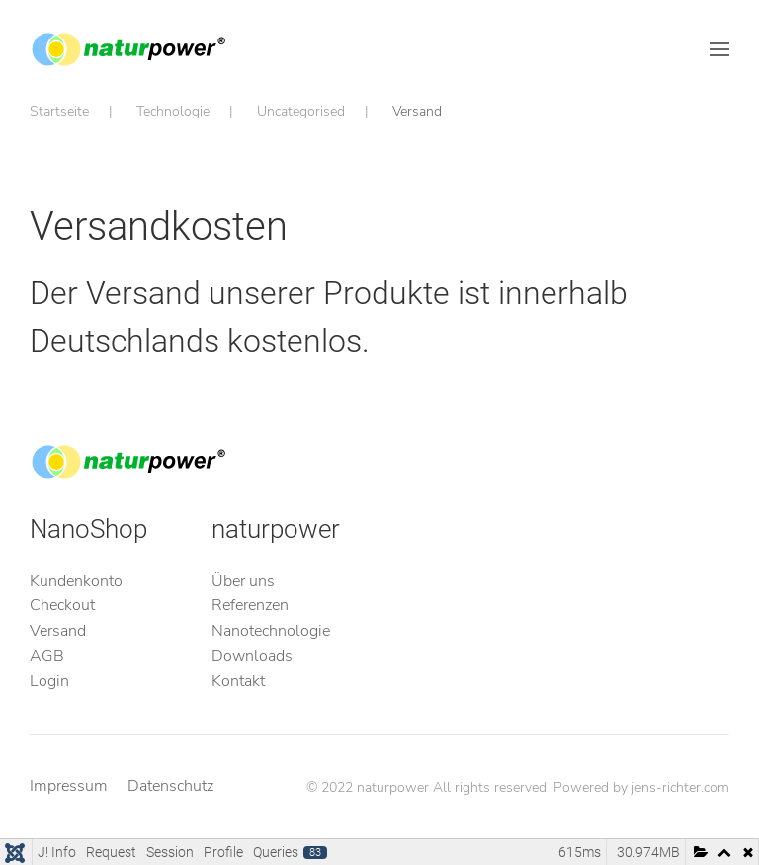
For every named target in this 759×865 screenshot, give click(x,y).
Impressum (69, 786)
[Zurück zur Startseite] (128, 49)
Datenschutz (170, 786)
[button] (719, 49)
